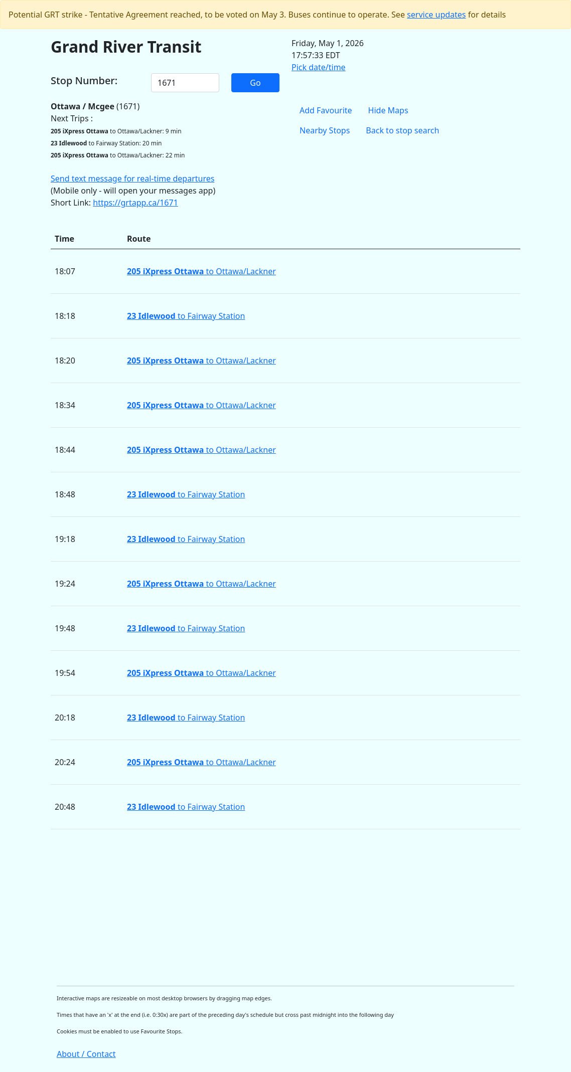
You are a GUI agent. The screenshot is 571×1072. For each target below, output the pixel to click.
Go (255, 82)
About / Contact (86, 1053)
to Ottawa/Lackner (201, 271)
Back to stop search (402, 130)
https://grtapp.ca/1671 (135, 202)
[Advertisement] (285, 907)
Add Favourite (326, 110)
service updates (436, 14)
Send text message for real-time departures (132, 178)
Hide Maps (388, 110)
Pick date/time (319, 67)
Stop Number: (84, 81)
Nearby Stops (325, 130)
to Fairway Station (186, 315)
